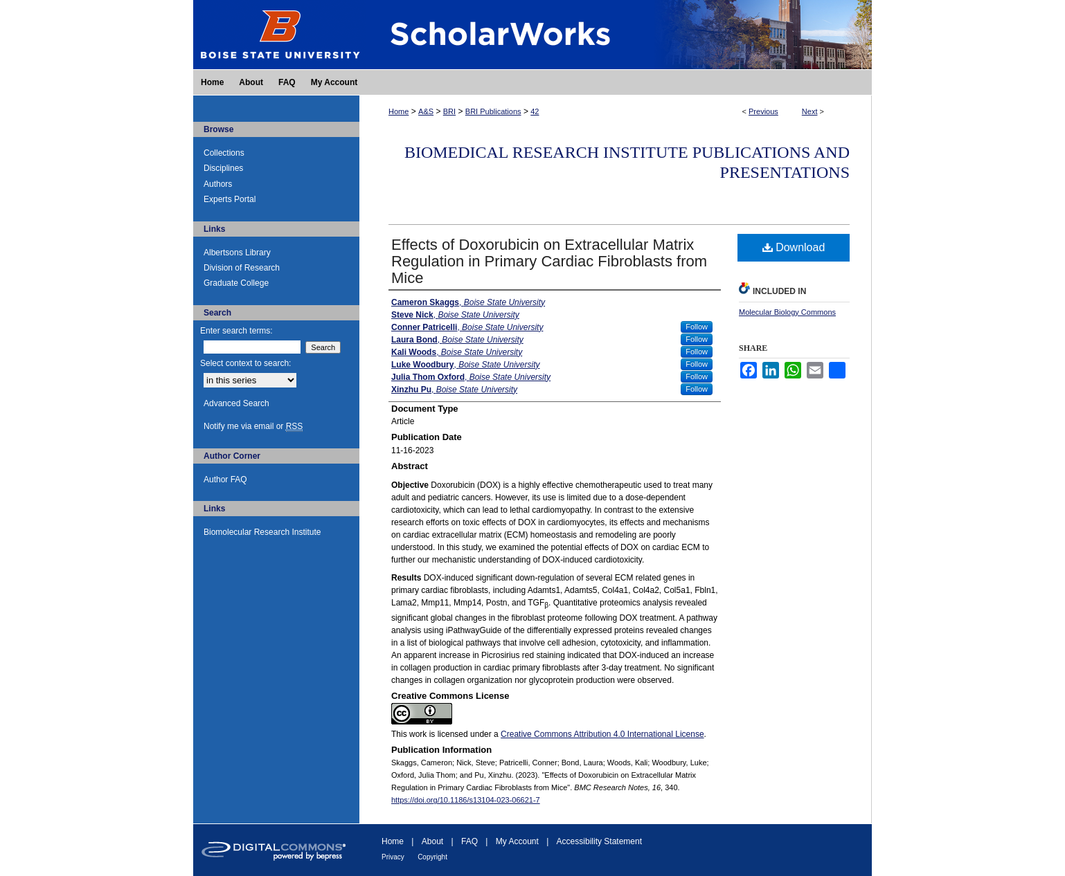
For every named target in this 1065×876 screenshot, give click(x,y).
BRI (449, 111)
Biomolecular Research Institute (262, 532)
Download (793, 247)
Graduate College (236, 283)
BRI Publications (493, 111)
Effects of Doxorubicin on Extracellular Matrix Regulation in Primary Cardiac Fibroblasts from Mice (549, 261)
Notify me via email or (253, 426)
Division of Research (242, 268)
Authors (218, 184)
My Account (517, 841)
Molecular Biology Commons (787, 312)
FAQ (469, 841)
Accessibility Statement (599, 841)
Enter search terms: (236, 331)
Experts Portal (230, 199)
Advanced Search (236, 403)
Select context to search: (245, 363)
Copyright (432, 857)
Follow (697, 326)
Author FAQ (225, 479)
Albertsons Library (237, 252)
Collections (224, 153)
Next (810, 111)
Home (398, 111)
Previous (763, 111)
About (432, 841)
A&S (425, 111)
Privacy (393, 857)
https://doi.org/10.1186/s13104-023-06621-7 (465, 800)
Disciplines (223, 168)
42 (534, 111)
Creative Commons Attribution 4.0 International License (602, 734)
